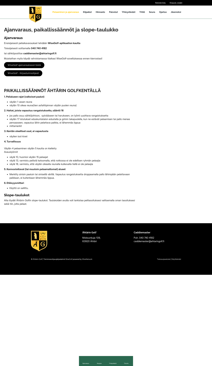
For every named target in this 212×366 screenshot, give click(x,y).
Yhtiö (142, 12)
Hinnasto (100, 12)
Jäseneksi (176, 12)
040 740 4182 (146, 329)
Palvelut (113, 12)
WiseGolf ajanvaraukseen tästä (26, 65)
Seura (152, 12)
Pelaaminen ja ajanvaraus (65, 12)
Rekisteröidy (160, 3)
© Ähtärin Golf (36, 350)
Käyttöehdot (176, 350)
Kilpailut (87, 12)
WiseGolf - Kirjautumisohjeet (24, 73)
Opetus (163, 12)
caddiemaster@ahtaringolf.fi (149, 332)
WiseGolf (68, 350)
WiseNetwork (87, 350)
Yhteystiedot (128, 12)
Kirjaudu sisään (176, 3)
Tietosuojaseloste (163, 350)
